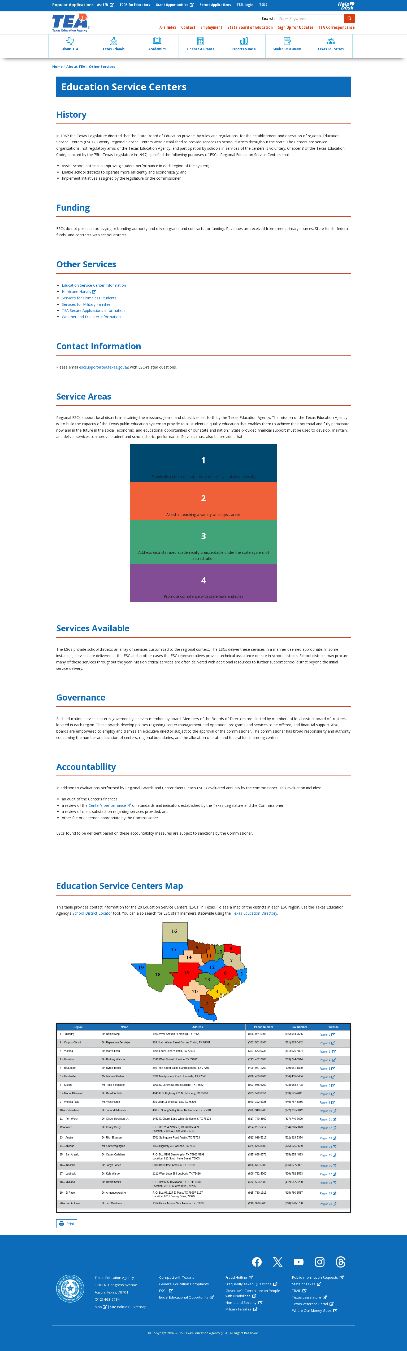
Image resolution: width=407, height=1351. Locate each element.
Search (268, 18)
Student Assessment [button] (287, 44)
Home (57, 66)
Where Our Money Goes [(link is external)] (314, 1310)
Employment (211, 27)
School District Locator (92, 913)
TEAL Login (245, 4)
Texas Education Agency (114, 1277)
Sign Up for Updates (296, 27)
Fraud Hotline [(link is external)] (239, 1277)
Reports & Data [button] (244, 44)
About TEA (75, 66)
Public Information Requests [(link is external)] (318, 1277)
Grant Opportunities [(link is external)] (175, 4)
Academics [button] (157, 44)
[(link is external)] (327, 1034)
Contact (188, 27)
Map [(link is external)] (101, 1306)
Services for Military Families (86, 304)
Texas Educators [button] (331, 44)
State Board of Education (250, 27)
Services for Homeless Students (89, 297)
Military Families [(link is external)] (241, 1309)
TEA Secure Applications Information (93, 310)
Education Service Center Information (94, 285)
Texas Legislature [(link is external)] (309, 1297)
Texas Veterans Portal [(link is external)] (313, 1303)
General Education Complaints (184, 1284)
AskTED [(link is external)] (105, 4)
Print (66, 1223)
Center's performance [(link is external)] (110, 805)
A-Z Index (167, 27)
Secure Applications (215, 4)
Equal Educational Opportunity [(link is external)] (186, 1297)
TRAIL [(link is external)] (299, 1290)
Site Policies (119, 1306)
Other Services (102, 66)
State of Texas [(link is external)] (306, 1284)
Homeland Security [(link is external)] (244, 1302)
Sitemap (139, 1306)
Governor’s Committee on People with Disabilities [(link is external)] (253, 1293)
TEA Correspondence (337, 27)
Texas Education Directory (254, 913)
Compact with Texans (176, 1277)
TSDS (263, 4)
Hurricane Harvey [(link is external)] (79, 291)
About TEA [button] (70, 44)
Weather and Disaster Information (91, 316)
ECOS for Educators (135, 4)
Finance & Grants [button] (200, 44)
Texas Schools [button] (113, 44)
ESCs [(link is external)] (166, 1290)
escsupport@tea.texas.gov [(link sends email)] (104, 367)
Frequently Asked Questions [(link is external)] (251, 1284)
